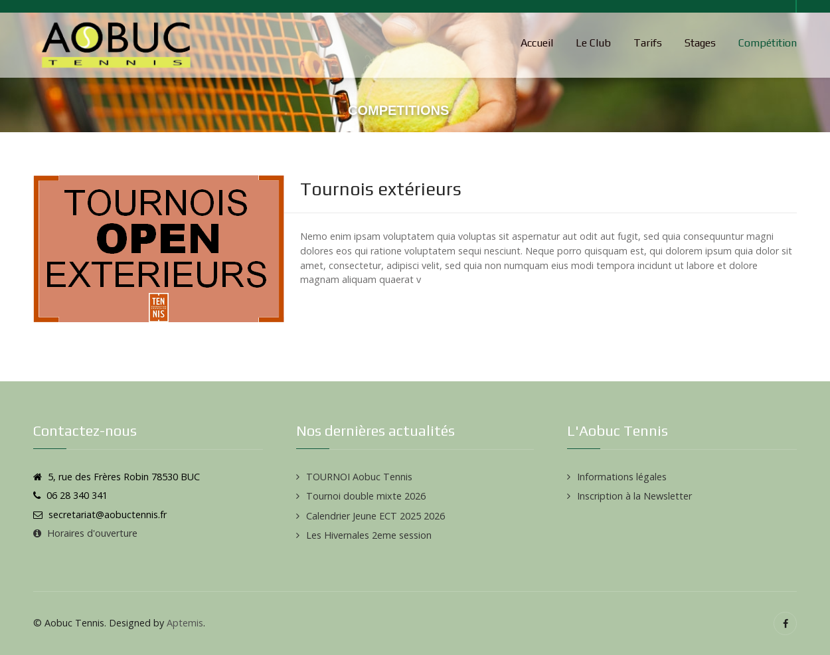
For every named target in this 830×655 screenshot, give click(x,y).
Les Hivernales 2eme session (369, 535)
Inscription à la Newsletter (634, 496)
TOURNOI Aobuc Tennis (359, 476)
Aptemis (185, 622)
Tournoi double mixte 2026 (366, 496)
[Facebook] (785, 623)
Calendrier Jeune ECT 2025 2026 (375, 516)
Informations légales (622, 476)
